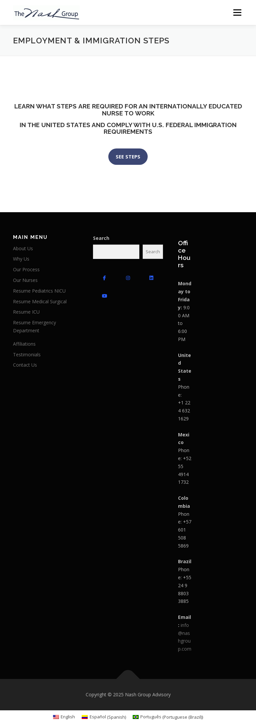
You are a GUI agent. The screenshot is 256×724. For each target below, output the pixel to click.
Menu (237, 12)
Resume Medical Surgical (40, 301)
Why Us (21, 259)
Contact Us (25, 365)
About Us (23, 248)
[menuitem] (64, 717)
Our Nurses (25, 280)
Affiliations (24, 344)
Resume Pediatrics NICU (39, 291)
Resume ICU (26, 312)
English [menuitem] (68, 717)
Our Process (26, 269)
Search (101, 238)
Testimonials (27, 354)
